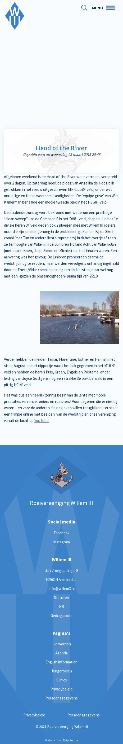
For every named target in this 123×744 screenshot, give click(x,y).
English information (61, 661)
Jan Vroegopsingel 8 (61, 570)
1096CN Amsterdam (61, 579)
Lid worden (61, 643)
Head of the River (61, 147)
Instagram (61, 541)
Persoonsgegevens (61, 698)
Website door (61, 740)
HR (61, 606)
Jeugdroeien (61, 670)
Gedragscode (61, 615)
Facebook (62, 532)
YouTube (41, 420)
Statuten (61, 597)
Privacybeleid (61, 689)
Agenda (61, 652)
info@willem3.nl (62, 588)
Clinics (61, 680)
